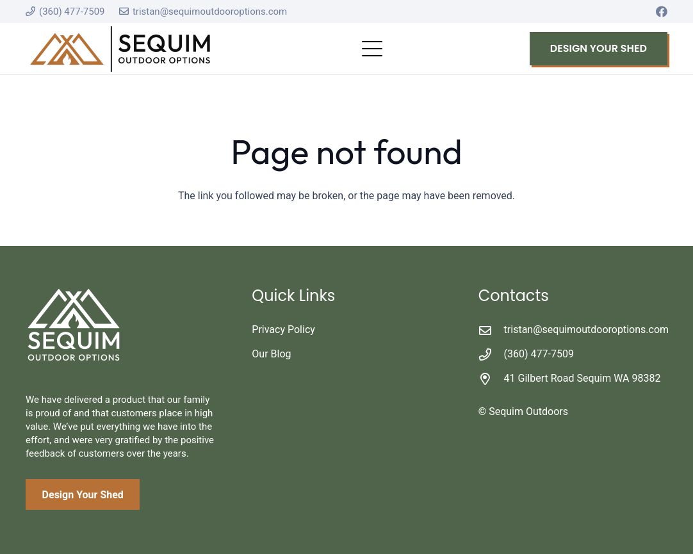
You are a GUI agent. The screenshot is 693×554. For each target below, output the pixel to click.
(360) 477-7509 (539, 354)
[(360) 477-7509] (491, 354)
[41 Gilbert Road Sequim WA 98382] (491, 379)
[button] (372, 48)
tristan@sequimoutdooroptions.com (586, 329)
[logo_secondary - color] (120, 49)
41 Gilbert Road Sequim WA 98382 (582, 378)
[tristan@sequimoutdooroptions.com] (491, 330)
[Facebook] (661, 11)
